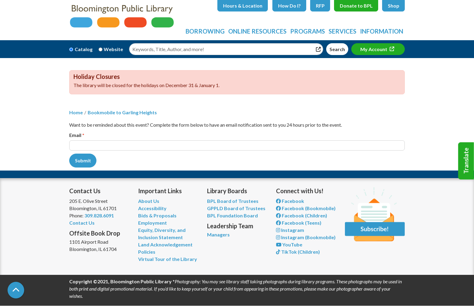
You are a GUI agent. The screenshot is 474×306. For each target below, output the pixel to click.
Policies (146, 252)
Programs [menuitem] (307, 31)
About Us (148, 201)
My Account (374, 49)
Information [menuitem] (381, 31)
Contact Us (82, 223)
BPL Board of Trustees (232, 201)
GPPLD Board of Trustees (236, 208)
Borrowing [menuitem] (205, 31)
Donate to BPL (356, 5)
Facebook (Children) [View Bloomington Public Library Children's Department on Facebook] (301, 215)
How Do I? (289, 5)
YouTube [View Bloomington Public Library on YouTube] (289, 244)
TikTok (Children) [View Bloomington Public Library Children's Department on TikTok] (298, 252)
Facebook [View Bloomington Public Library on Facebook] (290, 201)
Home (76, 112)
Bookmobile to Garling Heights (122, 112)
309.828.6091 (99, 215)
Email (75, 135)
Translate (466, 161)
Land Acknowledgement (165, 244)
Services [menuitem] (342, 31)
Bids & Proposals (157, 215)
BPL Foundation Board (232, 215)
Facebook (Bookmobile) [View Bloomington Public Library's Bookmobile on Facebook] (306, 208)
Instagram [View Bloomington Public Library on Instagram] (290, 230)
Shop (393, 5)
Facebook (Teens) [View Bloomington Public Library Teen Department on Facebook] (298, 223)
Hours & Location (242, 5)
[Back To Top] (16, 290)
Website (113, 49)
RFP (320, 5)
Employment (152, 223)
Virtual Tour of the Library (167, 259)
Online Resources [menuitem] (257, 31)
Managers (218, 234)
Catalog (84, 49)
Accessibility (152, 208)
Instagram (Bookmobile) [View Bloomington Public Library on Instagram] (306, 237)
